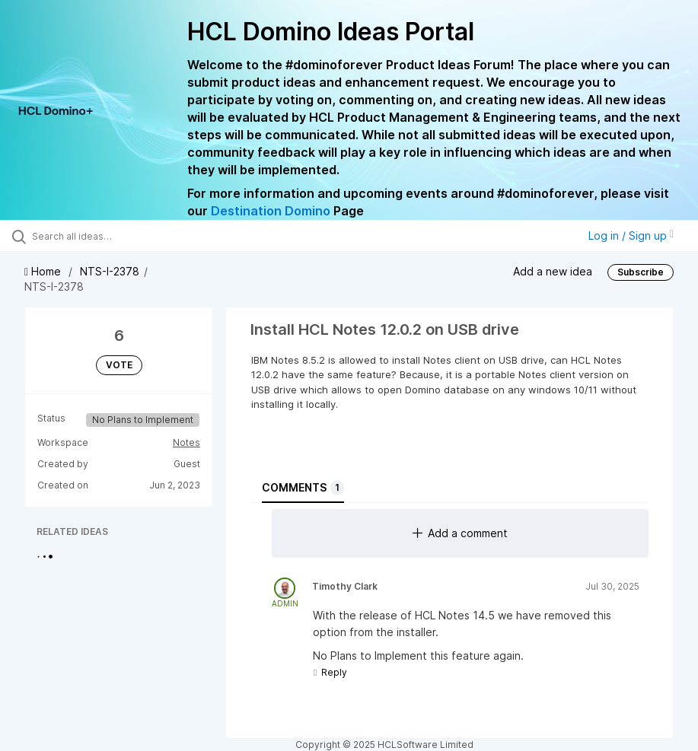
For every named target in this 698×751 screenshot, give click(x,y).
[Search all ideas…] (103, 236)
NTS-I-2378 (109, 271)
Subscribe (640, 272)
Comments (303, 487)
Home (44, 271)
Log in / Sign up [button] (631, 235)
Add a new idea (552, 271)
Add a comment (460, 533)
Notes (186, 442)
